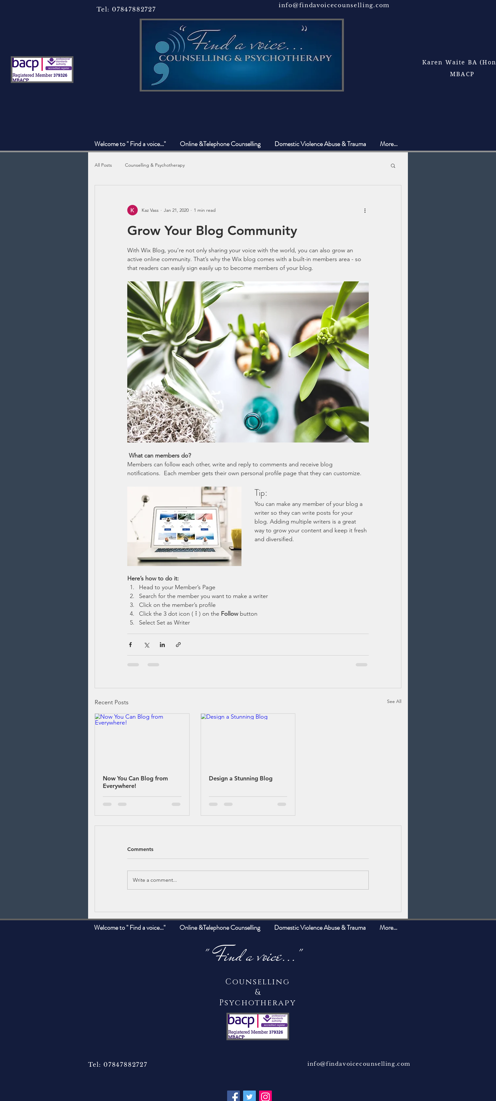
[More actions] (365, 210)
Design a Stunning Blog (240, 778)
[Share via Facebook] (130, 645)
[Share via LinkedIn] (162, 645)
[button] (393, 165)
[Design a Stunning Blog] (248, 740)
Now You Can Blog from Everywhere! (135, 782)
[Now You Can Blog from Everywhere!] (142, 740)
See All (394, 701)
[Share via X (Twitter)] (146, 645)
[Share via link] (178, 645)
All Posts (103, 165)
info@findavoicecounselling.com (334, 5)
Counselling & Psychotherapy (155, 165)
